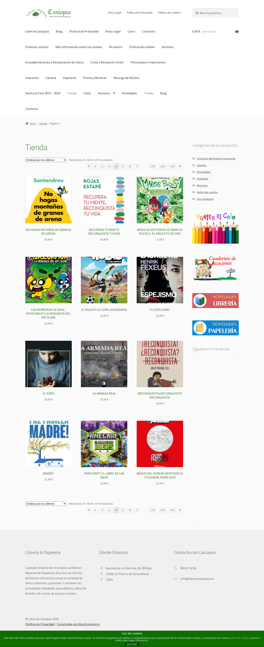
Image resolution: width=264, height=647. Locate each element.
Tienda (72, 93)
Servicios (168, 47)
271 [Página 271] (153, 166)
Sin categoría (205, 199)
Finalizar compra (36, 47)
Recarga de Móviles (126, 78)
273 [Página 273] (172, 166)
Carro (131, 31)
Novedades (129, 93)
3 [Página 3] (109, 166)
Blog (59, 31)
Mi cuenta (115, 47)
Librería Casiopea (37, 31)
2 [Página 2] (102, 166)
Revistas (202, 185)
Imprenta (31, 78)
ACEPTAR (132, 644)
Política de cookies (169, 12)
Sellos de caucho (207, 192)
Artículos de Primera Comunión (216, 158)
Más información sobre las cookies (78, 47)
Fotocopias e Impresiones (148, 62)
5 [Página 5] (123, 166)
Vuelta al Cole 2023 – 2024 (42, 93)
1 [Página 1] (95, 166)
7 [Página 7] (136, 166)
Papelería (69, 78)
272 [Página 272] (163, 166)
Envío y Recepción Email (107, 62)
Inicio (87, 93)
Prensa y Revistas (95, 78)
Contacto (148, 31)
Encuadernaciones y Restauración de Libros (54, 62)
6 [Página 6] (130, 166)
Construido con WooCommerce (78, 624)
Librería (50, 78)
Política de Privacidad (139, 12)
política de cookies (239, 638)
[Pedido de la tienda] (45, 160)
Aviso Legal (114, 12)
